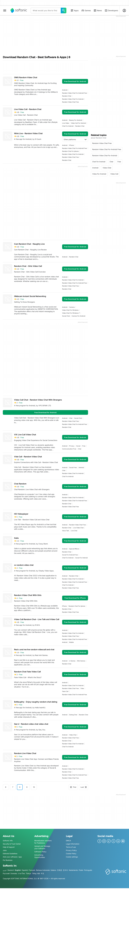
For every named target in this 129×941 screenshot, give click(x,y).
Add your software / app (12, 857)
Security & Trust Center (12, 844)
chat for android (67, 126)
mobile (71, 642)
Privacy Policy (71, 850)
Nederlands (73, 870)
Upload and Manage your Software (42, 847)
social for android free (70, 555)
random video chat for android (72, 99)
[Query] (46, 10)
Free (83, 446)
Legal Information (72, 844)
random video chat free (70, 102)
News (98, 10)
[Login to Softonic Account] (124, 10)
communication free (69, 449)
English (18, 870)
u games (72, 661)
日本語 (59, 870)
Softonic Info (8, 841)
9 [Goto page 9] (26, 787)
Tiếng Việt (36, 873)
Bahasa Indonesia (43, 870)
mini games (81, 661)
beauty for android (75, 120)
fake (82, 688)
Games (86, 10)
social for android (81, 558)
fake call (65, 691)
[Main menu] (4, 10)
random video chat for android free (74, 93)
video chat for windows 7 (71, 313)
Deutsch (11, 870)
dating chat (73, 715)
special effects (74, 549)
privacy (71, 446)
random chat (66, 96)
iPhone (71, 145)
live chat (74, 531)
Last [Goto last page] (84, 787)
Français (32, 870)
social (78, 446)
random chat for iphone (70, 151)
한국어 (65, 870)
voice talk (65, 531)
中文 (42, 873)
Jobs (5, 850)
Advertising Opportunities (39, 856)
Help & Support (9, 847)
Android (64, 90)
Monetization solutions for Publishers (43, 842)
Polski (81, 870)
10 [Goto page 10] (34, 787)
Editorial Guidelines (10, 854)
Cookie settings (72, 857)
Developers (111, 10)
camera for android (78, 316)
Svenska (13, 873)
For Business (7, 860)
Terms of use (71, 847)
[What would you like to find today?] (63, 10)
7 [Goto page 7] (12, 787)
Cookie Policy (71, 854)
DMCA (68, 841)
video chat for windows (70, 310)
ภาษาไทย (21, 873)
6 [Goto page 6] (5, 787)
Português (88, 870)
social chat (66, 316)
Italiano (53, 870)
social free (73, 467)
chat (70, 418)
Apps (75, 10)
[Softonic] (18, 10)
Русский (6, 873)
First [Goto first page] (73, 787)
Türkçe (28, 873)
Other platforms (75, 139)
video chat (73, 735)
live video (65, 123)
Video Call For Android (78, 123)
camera (72, 307)
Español (25, 870)
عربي (5, 870)
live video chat (78, 528)
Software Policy (40, 852)
